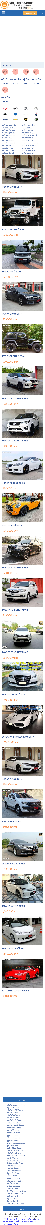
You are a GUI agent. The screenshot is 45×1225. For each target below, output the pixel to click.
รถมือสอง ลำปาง (7, 145)
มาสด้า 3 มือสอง (12, 1175)
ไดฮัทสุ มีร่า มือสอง (13, 1188)
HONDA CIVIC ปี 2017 (12, 313)
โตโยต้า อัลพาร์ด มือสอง (15, 1150)
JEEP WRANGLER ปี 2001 (13, 355)
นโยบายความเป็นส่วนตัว (28, 1221)
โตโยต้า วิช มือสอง (13, 1167)
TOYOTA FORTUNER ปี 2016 (15, 440)
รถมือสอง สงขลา (28, 137)
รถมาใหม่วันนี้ (14, 1221)
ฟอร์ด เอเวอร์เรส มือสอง (15, 1160)
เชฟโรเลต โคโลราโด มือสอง (16, 1155)
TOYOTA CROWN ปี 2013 (13, 694)
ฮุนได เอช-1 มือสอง (13, 1145)
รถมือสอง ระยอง (7, 137)
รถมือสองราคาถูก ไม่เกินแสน (24, 1218)
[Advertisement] (22, 38)
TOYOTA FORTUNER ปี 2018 (15, 398)
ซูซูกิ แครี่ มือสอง (12, 1140)
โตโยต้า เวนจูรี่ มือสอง (14, 1165)
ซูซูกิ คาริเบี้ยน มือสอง (14, 1147)
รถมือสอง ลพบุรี (7, 147)
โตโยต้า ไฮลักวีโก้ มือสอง (15, 1109)
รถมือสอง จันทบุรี (8, 152)
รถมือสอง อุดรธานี (8, 132)
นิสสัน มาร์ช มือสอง (13, 1185)
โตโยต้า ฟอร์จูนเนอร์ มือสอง (16, 1104)
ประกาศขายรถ (30, 12)
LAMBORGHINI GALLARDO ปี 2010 (18, 736)
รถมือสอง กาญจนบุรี (9, 150)
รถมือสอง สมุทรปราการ (30, 142)
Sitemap (17, 1223)
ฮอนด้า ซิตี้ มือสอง (13, 1130)
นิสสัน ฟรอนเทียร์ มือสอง (15, 1162)
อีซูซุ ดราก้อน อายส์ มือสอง (16, 1137)
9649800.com (7, 1218)
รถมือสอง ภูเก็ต (27, 140)
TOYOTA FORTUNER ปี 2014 (15, 567)
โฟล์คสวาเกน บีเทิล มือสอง (16, 1142)
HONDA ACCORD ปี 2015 (13, 482)
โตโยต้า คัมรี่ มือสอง (13, 1114)
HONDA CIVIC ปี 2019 (12, 186)
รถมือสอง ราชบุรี (27, 147)
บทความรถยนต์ (7, 1223)
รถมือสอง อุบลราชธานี (29, 129)
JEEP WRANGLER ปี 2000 (13, 229)
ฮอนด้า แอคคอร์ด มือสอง (15, 1124)
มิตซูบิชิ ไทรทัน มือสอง (14, 1122)
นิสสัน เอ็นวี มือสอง (13, 1178)
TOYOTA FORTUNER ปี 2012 (15, 609)
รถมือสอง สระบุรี (27, 152)
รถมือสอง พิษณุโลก (29, 132)
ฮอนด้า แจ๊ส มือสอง (13, 1112)
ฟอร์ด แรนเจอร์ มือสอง (14, 1170)
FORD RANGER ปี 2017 (12, 821)
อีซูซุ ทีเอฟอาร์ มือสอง (14, 1200)
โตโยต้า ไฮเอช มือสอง (14, 1132)
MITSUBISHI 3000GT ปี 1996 (15, 990)
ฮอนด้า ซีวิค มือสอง (13, 1117)
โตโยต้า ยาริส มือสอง (14, 1127)
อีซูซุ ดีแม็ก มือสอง (13, 1107)
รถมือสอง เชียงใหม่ (28, 124)
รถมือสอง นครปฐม (8, 135)
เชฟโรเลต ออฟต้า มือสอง (15, 1203)
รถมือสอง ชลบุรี (27, 127)
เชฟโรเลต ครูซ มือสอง (14, 1195)
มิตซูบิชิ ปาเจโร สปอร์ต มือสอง (17, 1190)
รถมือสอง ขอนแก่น (8, 127)
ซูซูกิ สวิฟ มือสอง (12, 1135)
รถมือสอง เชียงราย (8, 129)
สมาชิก (40, 13)
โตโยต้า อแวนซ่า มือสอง (15, 1193)
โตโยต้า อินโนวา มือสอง (14, 1180)
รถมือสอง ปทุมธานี (8, 142)
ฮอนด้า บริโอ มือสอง (13, 1183)
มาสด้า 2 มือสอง (12, 1157)
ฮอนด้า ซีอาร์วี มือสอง (14, 1119)
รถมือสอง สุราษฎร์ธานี (29, 135)
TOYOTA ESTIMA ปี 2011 (13, 948)
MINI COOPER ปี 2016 (12, 525)
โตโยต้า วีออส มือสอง (14, 1152)
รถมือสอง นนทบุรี (8, 140)
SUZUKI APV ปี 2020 (11, 271)
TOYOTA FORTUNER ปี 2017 (15, 651)
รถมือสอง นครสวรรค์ (29, 145)
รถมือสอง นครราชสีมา (9, 124)
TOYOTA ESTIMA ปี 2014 (13, 905)
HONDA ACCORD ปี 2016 (13, 863)
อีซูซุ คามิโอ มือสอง (13, 1173)
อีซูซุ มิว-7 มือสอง (12, 1198)
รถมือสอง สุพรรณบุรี (29, 150)
